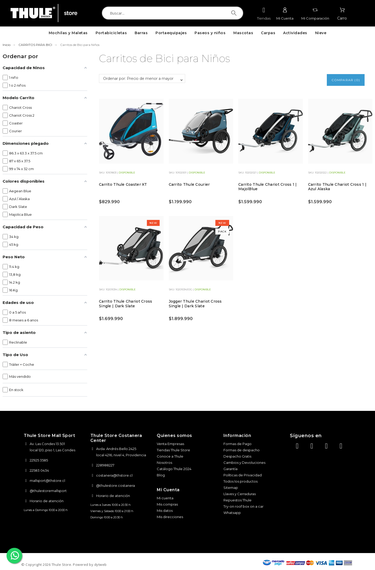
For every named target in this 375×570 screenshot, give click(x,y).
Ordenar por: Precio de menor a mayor (138, 78)
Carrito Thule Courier (189, 184)
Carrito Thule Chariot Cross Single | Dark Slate (125, 303)
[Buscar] (172, 13)
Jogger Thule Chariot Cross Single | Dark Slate (195, 303)
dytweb (100, 564)
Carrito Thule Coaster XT (123, 184)
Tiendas (264, 18)
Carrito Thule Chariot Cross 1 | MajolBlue (267, 186)
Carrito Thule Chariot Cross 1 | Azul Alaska (337, 186)
